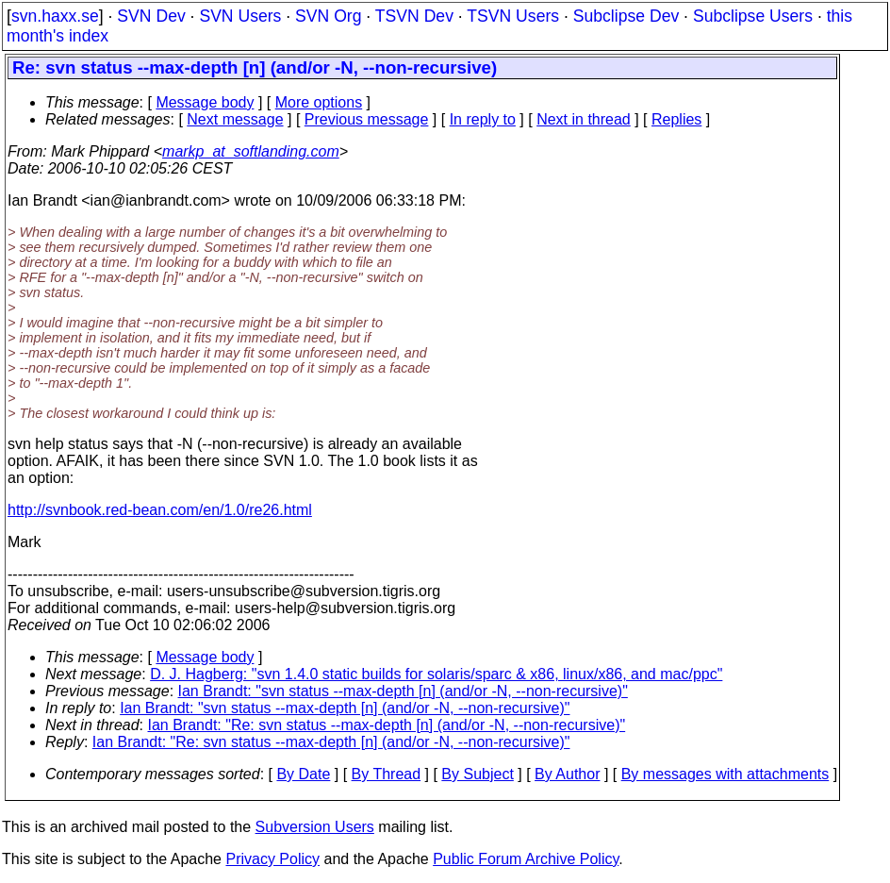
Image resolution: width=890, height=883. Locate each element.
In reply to (483, 119)
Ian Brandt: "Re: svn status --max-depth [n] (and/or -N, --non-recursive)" (387, 725)
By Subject (477, 774)
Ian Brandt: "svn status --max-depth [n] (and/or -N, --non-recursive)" (403, 691)
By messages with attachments (725, 774)
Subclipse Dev (626, 16)
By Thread (386, 774)
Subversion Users (314, 827)
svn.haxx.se (55, 16)
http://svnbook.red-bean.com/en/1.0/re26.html (160, 510)
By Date (303, 774)
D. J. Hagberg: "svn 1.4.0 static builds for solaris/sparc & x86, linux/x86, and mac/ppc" (436, 674)
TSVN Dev (414, 16)
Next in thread (583, 119)
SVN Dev (151, 16)
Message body (205, 102)
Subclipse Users (753, 16)
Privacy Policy (272, 859)
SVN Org (328, 16)
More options (319, 102)
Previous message (367, 119)
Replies (676, 119)
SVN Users (240, 16)
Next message (235, 119)
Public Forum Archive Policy (525, 859)
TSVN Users (513, 16)
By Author (567, 774)
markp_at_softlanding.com (250, 151)
